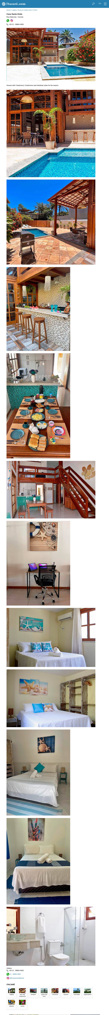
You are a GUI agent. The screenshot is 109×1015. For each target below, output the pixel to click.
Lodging (14, 10)
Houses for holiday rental (24, 10)
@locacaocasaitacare (15, 978)
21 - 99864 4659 (14, 974)
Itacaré (8, 10)
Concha (35, 10)
